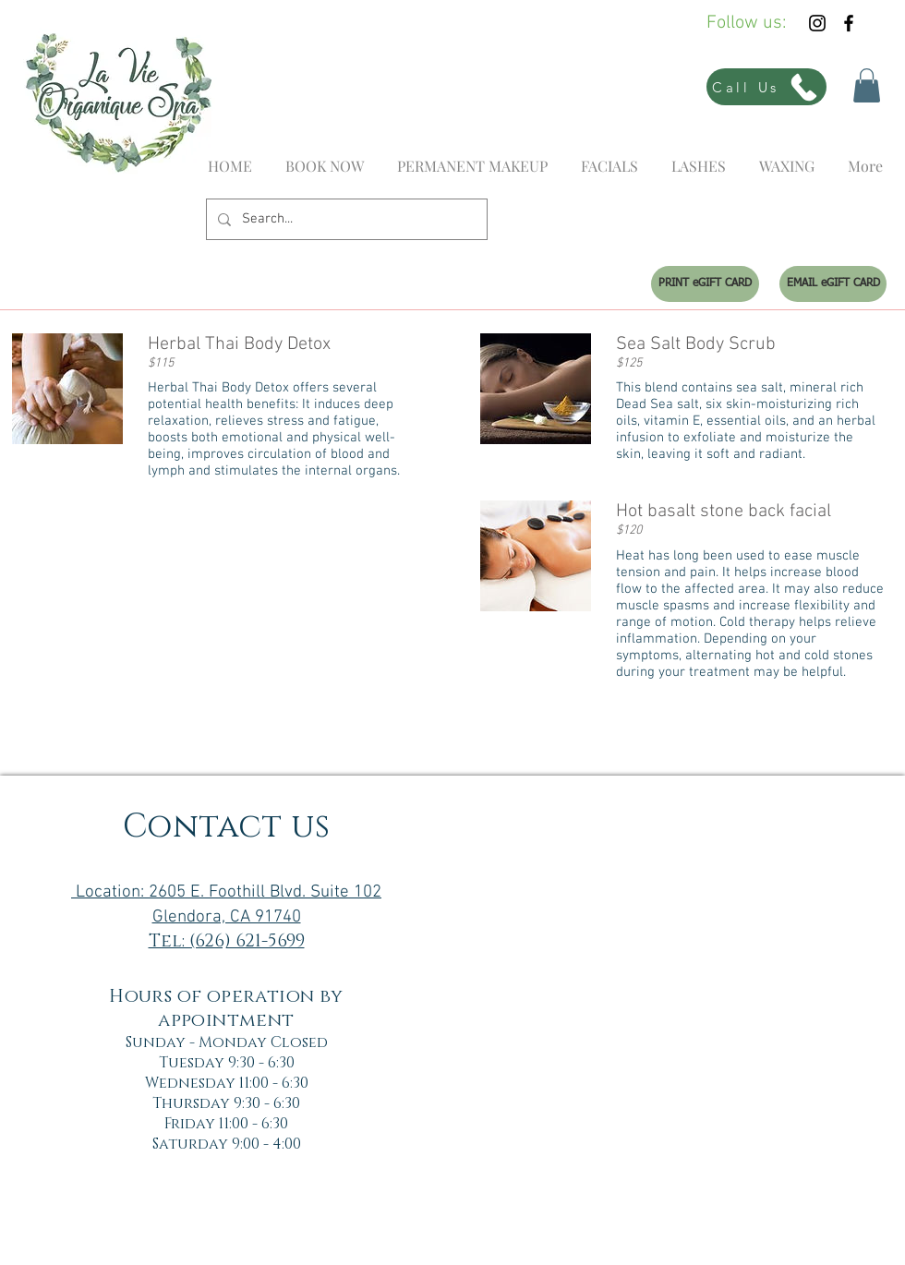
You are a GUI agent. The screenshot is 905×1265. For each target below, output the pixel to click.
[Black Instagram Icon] (817, 23)
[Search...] (345, 219)
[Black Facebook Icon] (849, 23)
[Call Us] (766, 86)
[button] (866, 85)
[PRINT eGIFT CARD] (705, 284)
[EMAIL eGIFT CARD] (833, 284)
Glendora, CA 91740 (226, 917)
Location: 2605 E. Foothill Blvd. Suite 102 (226, 892)
